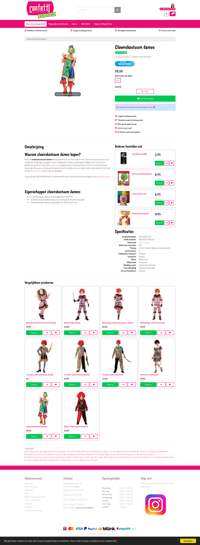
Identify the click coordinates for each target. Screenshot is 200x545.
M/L (117, 80)
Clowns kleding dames (164, 457)
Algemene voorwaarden (35, 497)
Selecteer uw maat (123, 76)
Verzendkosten (31, 486)
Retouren (29, 490)
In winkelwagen (145, 98)
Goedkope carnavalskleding (111, 451)
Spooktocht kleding (95, 454)
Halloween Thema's (89, 460)
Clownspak (60, 451)
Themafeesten (32, 451)
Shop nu (159, 163)
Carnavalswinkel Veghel (61, 457)
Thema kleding (74, 451)
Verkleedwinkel (132, 451)
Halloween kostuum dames (37, 457)
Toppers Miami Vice (103, 24)
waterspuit (55, 165)
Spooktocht (110, 454)
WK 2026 (85, 24)
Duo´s (74, 24)
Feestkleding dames (126, 454)
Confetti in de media (33, 510)
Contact (28, 503)
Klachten (28, 507)
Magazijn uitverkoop (58, 24)
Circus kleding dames (122, 457)
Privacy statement (33, 500)
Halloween (163, 451)
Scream (90, 457)
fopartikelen (36, 171)
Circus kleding (44, 454)
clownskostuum (103, 176)
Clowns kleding (60, 454)
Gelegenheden (47, 451)
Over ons (29, 483)
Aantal (118, 86)
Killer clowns (79, 457)
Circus (144, 451)
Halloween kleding (76, 454)
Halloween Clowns (70, 460)
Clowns (152, 451)
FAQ (26, 493)
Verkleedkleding (89, 451)
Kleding (108, 457)
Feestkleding (31, 454)
